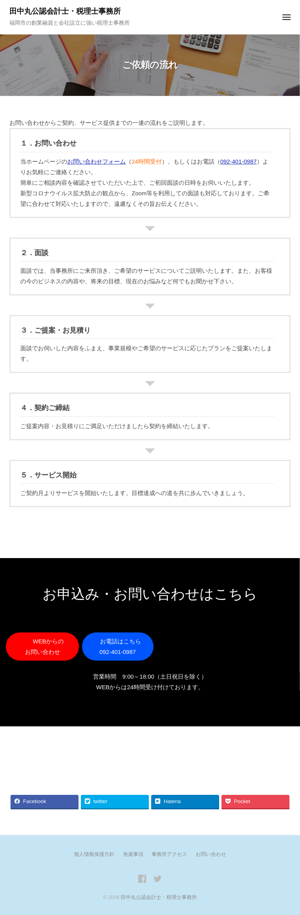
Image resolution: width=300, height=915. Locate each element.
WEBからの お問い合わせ (48, 646)
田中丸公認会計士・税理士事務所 (65, 11)
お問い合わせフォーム (96, 161)
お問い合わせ (211, 854)
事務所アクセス (169, 854)
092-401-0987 (238, 161)
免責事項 (133, 854)
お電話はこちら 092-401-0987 (120, 646)
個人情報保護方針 (94, 854)
